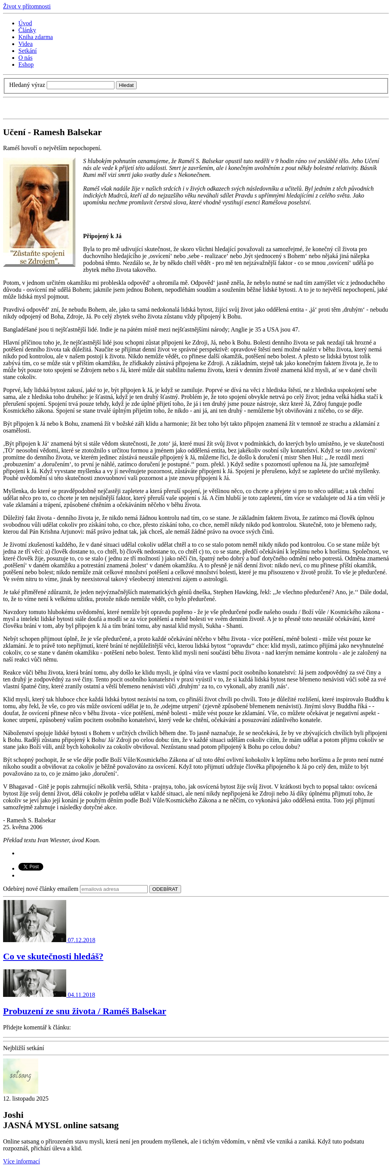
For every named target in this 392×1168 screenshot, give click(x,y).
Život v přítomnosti (27, 6)
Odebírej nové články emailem (40, 888)
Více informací (21, 1161)
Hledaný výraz (27, 85)
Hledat (126, 85)
